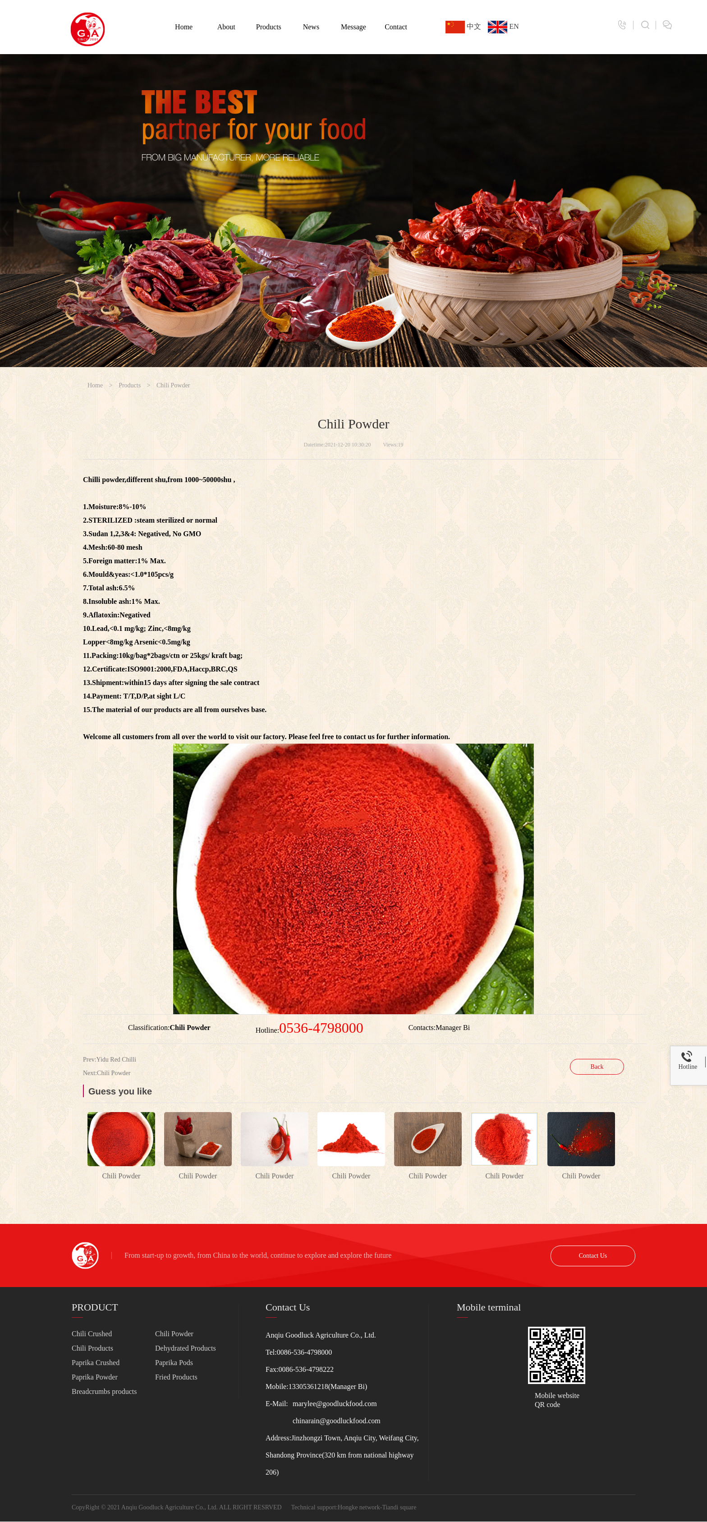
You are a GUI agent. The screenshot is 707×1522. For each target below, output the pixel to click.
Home (184, 27)
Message (353, 27)
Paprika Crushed (95, 1362)
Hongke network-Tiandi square (377, 1507)
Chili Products (92, 1348)
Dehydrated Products (185, 1348)
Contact (396, 27)
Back (597, 1066)
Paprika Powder (95, 1377)
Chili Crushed (92, 1334)
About (226, 27)
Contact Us (593, 1255)
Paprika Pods (174, 1362)
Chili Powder (173, 385)
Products (268, 27)
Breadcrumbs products (104, 1391)
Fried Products (176, 1377)
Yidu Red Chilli (116, 1059)
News (311, 27)
